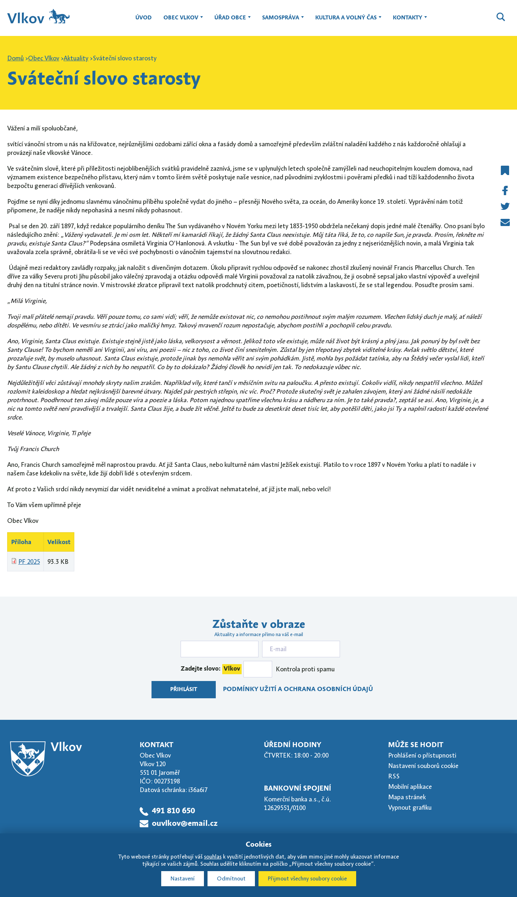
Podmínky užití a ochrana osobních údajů (298, 689)
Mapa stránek (407, 797)
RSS (394, 776)
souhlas (213, 857)
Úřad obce (230, 21)
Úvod (143, 17)
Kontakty (407, 21)
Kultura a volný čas (346, 21)
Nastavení (183, 878)
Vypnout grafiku (410, 807)
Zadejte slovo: (211, 669)
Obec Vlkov (181, 21)
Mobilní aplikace (410, 786)
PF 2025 (29, 561)
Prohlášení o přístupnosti (422, 755)
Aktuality (76, 58)
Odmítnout (231, 878)
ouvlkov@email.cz (185, 824)
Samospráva (280, 21)
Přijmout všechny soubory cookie (307, 878)
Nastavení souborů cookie (423, 765)
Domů (15, 58)
